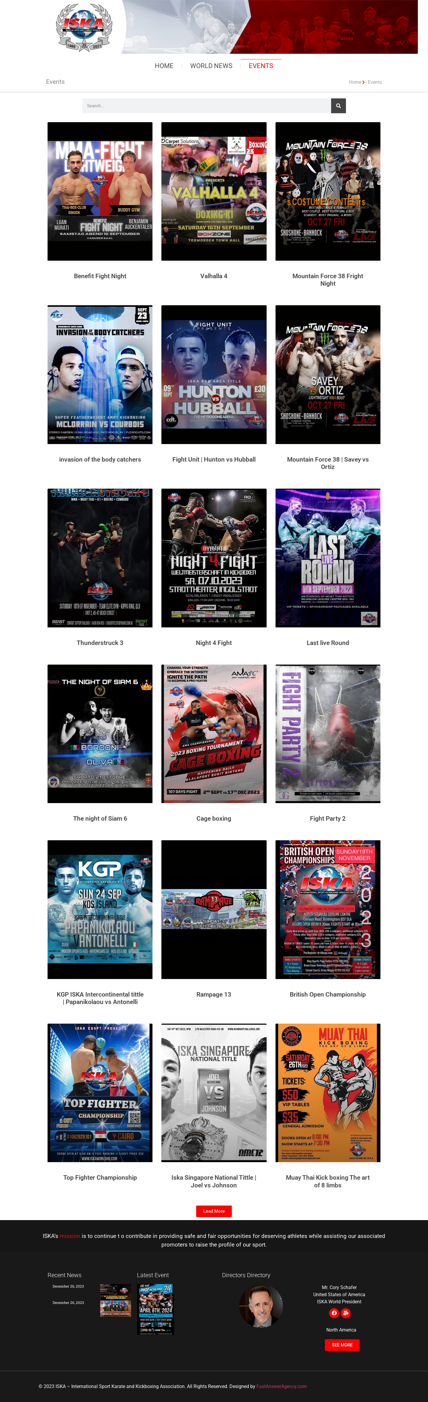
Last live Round (328, 642)
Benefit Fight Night (100, 276)
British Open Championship (328, 994)
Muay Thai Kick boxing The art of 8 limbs (328, 1181)
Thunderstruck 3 (100, 642)
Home (164, 66)
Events (261, 66)
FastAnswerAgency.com (282, 1386)
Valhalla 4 (213, 276)
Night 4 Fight (214, 642)
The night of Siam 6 (100, 818)
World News (211, 66)
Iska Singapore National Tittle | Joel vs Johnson (213, 1181)
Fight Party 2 (328, 818)
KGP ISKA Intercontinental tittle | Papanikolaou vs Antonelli (100, 998)
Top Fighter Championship (100, 1177)
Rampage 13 (213, 994)
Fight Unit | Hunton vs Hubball (214, 459)
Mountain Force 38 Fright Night (327, 280)
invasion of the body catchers (100, 459)
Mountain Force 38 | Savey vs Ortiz (328, 463)
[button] (214, 1211)
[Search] (338, 105)
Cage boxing (213, 818)
